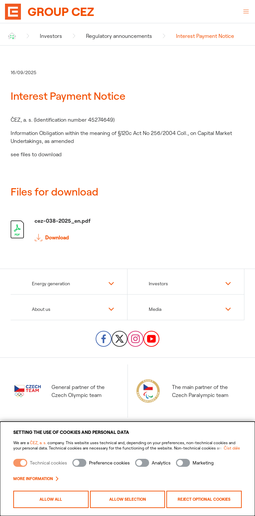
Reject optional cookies (204, 499)
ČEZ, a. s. (38, 442)
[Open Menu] (246, 12)
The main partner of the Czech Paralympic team (181, 391)
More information (35, 478)
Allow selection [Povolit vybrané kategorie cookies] (127, 499)
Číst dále (232, 448)
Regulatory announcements (119, 36)
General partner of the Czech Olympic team (59, 391)
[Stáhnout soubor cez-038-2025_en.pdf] (127, 229)
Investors (51, 36)
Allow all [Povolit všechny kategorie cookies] (51, 499)
